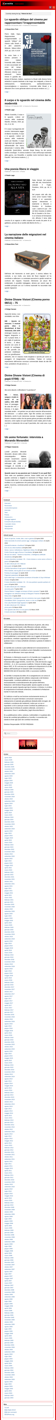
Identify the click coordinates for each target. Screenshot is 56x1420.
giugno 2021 (8, 890)
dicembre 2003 (9, 1372)
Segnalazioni (8, 526)
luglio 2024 (7, 806)
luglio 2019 (7, 943)
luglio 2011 (7, 1164)
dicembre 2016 (9, 1014)
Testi (5, 512)
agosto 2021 (8, 886)
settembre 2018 (9, 966)
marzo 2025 (8, 787)
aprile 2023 (8, 840)
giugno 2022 (8, 863)
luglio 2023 (7, 833)
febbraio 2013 (8, 1120)
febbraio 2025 (8, 790)
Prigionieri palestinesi (11, 575)
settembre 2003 (9, 1379)
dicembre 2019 (9, 932)
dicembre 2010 (9, 1180)
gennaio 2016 (8, 1040)
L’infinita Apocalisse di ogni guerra (15, 568)
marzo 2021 (8, 897)
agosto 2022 (8, 858)
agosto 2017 (8, 996)
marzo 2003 (8, 1393)
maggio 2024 (8, 810)
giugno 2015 (8, 1056)
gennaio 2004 (8, 1370)
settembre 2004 (9, 1352)
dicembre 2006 (9, 1290)
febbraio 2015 (8, 1065)
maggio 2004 (8, 1361)
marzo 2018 (8, 980)
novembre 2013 (9, 1099)
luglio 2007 (7, 1274)
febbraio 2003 (8, 1395)
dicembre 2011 (9, 1152)
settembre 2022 (9, 856)
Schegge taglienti (10, 519)
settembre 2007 (9, 1269)
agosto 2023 (8, 831)
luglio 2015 (7, 1053)
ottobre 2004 (8, 1349)
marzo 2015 (8, 1063)
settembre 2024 (9, 801)
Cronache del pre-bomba (12, 522)
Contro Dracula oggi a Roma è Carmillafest (18, 552)
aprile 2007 (8, 1281)
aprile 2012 (8, 1143)
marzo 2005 (8, 1338)
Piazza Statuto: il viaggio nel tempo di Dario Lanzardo (21, 591)
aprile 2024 (8, 812)
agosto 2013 (8, 1106)
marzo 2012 (8, 1145)
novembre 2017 (9, 989)
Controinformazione (10, 508)
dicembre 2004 (9, 1345)
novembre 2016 (9, 1017)
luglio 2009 (7, 1219)
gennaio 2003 (8, 1398)
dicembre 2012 (9, 1125)
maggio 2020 (8, 920)
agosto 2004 (8, 1354)
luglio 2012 (7, 1136)
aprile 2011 (8, 1170)
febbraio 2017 (8, 1010)
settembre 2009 (9, 1214)
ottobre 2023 (8, 826)
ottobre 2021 (8, 881)
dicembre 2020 (9, 904)
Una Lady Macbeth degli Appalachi (15, 603)
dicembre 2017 (9, 987)
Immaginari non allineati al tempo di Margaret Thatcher (22, 593)
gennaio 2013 (8, 1122)
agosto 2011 (8, 1161)
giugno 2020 (8, 918)
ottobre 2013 (8, 1102)
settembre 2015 (9, 1049)
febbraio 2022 (8, 872)
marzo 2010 (8, 1200)
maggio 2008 (8, 1251)
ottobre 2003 (8, 1377)
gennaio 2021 (8, 902)
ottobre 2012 (8, 1129)
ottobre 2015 (8, 1047)
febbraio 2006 (8, 1313)
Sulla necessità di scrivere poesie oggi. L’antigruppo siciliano (23, 541)
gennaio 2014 (8, 1095)
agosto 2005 (8, 1326)
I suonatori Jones (10, 524)
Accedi (6, 1407)
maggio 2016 (8, 1030)
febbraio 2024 (8, 817)
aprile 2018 (8, 978)
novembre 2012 (9, 1127)
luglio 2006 (7, 1301)
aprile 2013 (8, 1115)
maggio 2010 (8, 1196)
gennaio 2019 (8, 957)
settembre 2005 (9, 1324)
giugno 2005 (8, 1331)
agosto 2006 (8, 1299)
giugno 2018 (8, 973)
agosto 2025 (8, 776)
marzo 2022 (8, 870)
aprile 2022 (8, 868)
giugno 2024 (8, 808)
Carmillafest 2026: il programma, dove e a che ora (20, 600)
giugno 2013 (8, 1111)
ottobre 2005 (8, 1322)
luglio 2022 (7, 861)
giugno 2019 (8, 946)
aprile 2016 (8, 1033)
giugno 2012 (8, 1138)
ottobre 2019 (8, 936)
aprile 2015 (8, 1060)
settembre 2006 (9, 1297)
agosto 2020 (8, 913)
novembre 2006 (9, 1292)
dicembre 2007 (9, 1262)
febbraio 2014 (8, 1092)
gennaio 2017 (8, 1012)
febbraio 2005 (8, 1340)
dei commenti (10, 1412)
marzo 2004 (8, 1365)
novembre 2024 (9, 796)
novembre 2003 (9, 1375)
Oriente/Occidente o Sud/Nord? (14, 545)
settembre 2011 (9, 1159)
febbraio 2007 (8, 1285)
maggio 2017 (8, 1003)
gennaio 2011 (8, 1177)
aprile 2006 (8, 1308)
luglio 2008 (7, 1246)
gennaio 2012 (8, 1150)
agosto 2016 (8, 1024)
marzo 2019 (8, 952)
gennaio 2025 (8, 792)
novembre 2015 (9, 1044)
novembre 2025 (9, 769)
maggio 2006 (8, 1306)
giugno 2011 (8, 1166)
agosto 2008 (8, 1244)
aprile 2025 (8, 785)
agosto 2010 (8, 1189)
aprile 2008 (8, 1253)
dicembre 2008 (9, 1235)
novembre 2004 (9, 1347)
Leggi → (7, 92)
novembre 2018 (9, 962)
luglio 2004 (7, 1356)
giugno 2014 (8, 1083)
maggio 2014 (8, 1086)
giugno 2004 (8, 1359)
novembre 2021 (9, 879)
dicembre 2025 (9, 767)
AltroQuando (8, 528)
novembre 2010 (9, 1182)
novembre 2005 (9, 1320)
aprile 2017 (8, 1005)
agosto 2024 (8, 803)
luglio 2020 (7, 916)
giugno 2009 (8, 1221)
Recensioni (34, 25)
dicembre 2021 (9, 877)
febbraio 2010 (8, 1203)
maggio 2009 (8, 1223)
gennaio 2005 (8, 1343)
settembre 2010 (9, 1186)
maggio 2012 (8, 1141)
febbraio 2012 (8, 1147)
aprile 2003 (8, 1391)
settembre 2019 (9, 939)
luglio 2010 (7, 1191)
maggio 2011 (8, 1168)
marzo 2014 (8, 1090)
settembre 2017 (9, 994)
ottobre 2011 (8, 1157)
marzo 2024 (8, 815)
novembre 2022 (9, 851)
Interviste (24, 443)
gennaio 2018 (8, 985)
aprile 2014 (8, 1088)
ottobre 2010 (8, 1184)
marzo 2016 (8, 1035)
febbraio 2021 (8, 900)
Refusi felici (8, 596)
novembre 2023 (9, 824)
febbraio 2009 (8, 1230)
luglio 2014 (7, 1081)
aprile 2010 (8, 1198)
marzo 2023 (8, 842)
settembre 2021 (9, 884)
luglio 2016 (7, 1026)
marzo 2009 (8, 1228)
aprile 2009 (8, 1225)
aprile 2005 (8, 1336)
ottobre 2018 (8, 964)
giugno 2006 (8, 1304)
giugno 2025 (8, 780)
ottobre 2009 (8, 1212)
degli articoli (10, 1410)
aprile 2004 (8, 1363)
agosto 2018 (8, 969)
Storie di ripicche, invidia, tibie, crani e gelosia (19, 538)
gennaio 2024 (8, 819)
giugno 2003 (8, 1386)
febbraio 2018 (8, 982)
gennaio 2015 (8, 1067)
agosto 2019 (8, 941)
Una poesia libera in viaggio (22, 169)
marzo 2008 (8, 1255)
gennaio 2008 (8, 1260)
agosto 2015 (8, 1051)
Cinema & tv (27, 25)
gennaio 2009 (8, 1232)
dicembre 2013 (9, 1097)
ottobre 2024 (8, 799)
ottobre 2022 (8, 854)
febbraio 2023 (8, 845)
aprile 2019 (8, 950)
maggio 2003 (8, 1388)
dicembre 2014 (9, 1069)
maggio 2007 (8, 1278)
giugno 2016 (8, 1028)
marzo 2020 (8, 925)
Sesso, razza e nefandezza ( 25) (20, 550)
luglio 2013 (7, 1108)
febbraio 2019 (8, 955)
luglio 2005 (7, 1329)
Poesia (23, 171)
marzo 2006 (8, 1310)
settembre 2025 (9, 773)
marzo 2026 (8, 760)
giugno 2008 (8, 1248)
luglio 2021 (7, 888)
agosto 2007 (8, 1271)
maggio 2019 (8, 948)
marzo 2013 (8, 1118)
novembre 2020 (9, 907)
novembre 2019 (9, 934)
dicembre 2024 (9, 794)
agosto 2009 (8, 1216)
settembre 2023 (9, 829)
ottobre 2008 (8, 1239)
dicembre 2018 (9, 959)
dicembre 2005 (9, 1317)
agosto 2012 (8, 1134)
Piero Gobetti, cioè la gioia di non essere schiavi (19, 570)
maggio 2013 (8, 1113)
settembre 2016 (9, 1021)
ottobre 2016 (8, 1019)
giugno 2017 (8, 1001)
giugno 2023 (8, 835)
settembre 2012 (9, 1131)
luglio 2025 (7, 778)
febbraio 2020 (8, 927)
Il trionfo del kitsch (10, 612)
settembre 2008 (9, 1242)
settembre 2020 (9, 911)
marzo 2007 (8, 1283)
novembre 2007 (9, 1265)
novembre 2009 (9, 1209)
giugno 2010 (8, 1193)
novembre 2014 (9, 1072)
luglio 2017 (7, 998)
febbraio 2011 (8, 1175)
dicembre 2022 (9, 849)
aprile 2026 (8, 757)
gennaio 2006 (8, 1315)
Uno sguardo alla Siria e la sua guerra (16, 609)
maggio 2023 (8, 838)
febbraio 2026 (8, 762)
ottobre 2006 (8, 1294)
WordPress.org (9, 1414)
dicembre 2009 (9, 1207)
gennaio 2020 (8, 929)
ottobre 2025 (8, 771)
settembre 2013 (9, 1104)
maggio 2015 (8, 1058)
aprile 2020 (8, 923)
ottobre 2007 (8, 1267)
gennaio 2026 (8, 764)
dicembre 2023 (9, 822)
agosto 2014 (8, 1079)
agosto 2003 (8, 1382)
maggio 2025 (8, 783)
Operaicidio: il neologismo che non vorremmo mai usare (22, 598)
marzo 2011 (8, 1173)
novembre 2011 (9, 1154)
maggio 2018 (8, 975)
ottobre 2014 (8, 1074)
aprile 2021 (8, 895)
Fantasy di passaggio (11, 573)
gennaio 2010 (8, 1205)
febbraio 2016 (8, 1037)
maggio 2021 (8, 893)
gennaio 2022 (8, 874)
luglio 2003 (7, 1384)
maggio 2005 (8, 1333)
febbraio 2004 (8, 1368)
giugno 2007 (8, 1276)
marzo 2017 (8, 1008)
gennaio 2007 (8, 1287)
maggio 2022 (8, 865)
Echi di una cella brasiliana (13, 548)
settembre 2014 (9, 1076)
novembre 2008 (9, 1237)
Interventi (7, 503)
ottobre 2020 (8, 909)
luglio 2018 (7, 971)
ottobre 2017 (8, 991)
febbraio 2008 (8, 1258)
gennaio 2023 (8, 847)
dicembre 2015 (9, 1042)
